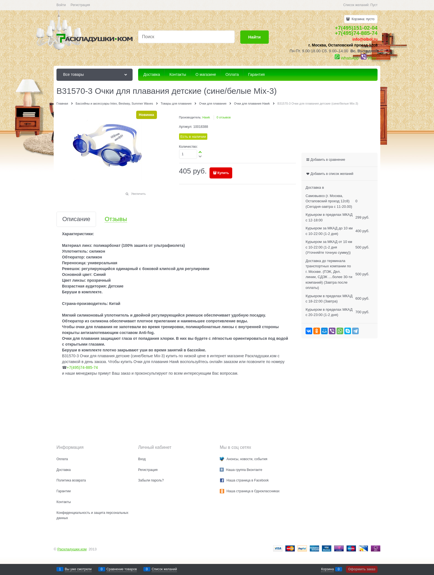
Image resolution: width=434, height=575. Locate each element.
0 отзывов (224, 117)
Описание (76, 219)
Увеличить (138, 193)
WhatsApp (350, 58)
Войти (61, 5)
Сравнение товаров (122, 569)
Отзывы (116, 219)
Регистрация (80, 5)
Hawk (206, 117)
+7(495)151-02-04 (356, 28)
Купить (223, 173)
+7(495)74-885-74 (356, 33)
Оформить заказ (361, 569)
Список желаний (164, 569)
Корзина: (362, 19)
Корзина (327, 569)
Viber (372, 58)
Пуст (374, 5)
